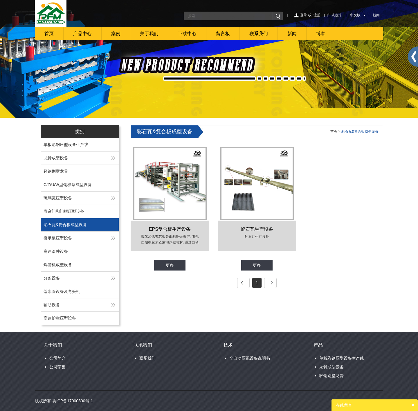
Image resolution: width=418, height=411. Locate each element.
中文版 (355, 15)
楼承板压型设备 (58, 238)
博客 (320, 33)
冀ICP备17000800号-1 (72, 401)
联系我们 (258, 33)
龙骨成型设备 (56, 158)
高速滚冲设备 (56, 251)
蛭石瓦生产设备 (257, 229)
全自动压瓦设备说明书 (249, 358)
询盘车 (337, 15)
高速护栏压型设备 (60, 318)
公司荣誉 (57, 367)
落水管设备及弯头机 (62, 291)
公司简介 (57, 358)
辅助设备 (52, 304)
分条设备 (52, 278)
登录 (303, 15)
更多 (170, 265)
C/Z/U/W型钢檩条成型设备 (68, 184)
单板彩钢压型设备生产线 (66, 144)
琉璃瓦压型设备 (58, 198)
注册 (317, 15)
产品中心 (82, 33)
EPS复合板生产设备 (170, 229)
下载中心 (187, 33)
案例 (115, 33)
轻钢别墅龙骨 (56, 171)
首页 (49, 33)
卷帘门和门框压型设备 (64, 211)
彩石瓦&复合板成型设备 (65, 224)
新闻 (376, 15)
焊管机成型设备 (58, 264)
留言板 (223, 33)
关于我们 (149, 33)
